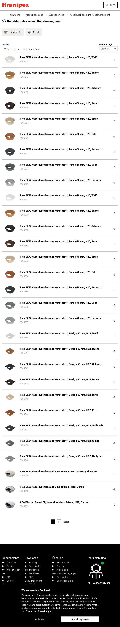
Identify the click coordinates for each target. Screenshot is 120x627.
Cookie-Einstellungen (9, 582)
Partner (58, 566)
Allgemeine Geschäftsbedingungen (64, 571)
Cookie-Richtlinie (62, 580)
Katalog (31, 562)
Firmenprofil (60, 562)
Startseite (15, 15)
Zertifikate (32, 573)
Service (8, 566)
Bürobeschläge (56, 15)
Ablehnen (40, 619)
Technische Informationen (33, 568)
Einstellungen (45, 611)
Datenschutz (61, 577)
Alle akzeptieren (80, 619)
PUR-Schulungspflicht (33, 579)
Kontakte (9, 562)
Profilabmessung (31, 49)
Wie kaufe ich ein (11, 571)
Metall (34, 32)
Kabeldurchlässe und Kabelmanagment (90, 15)
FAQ (6, 577)
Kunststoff (13, 32)
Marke (7, 49)
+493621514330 (101, 583)
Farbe (16, 49)
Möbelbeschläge (34, 15)
